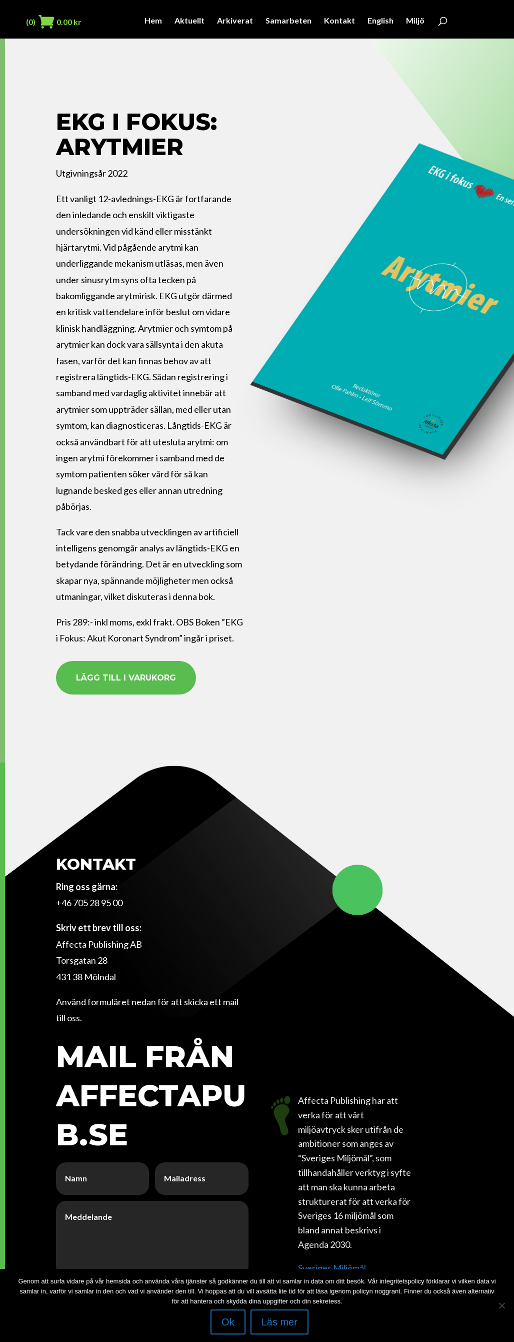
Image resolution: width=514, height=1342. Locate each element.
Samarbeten (289, 21)
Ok (228, 1321)
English (381, 21)
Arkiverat (235, 21)
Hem (153, 21)
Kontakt (339, 21)
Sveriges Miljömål (332, 1267)
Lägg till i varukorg (126, 678)
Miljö (415, 21)
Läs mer (280, 1321)
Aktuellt (189, 21)
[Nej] (501, 1305)
